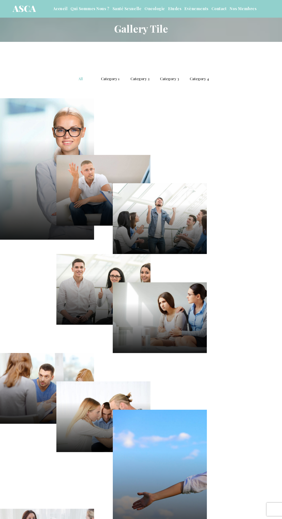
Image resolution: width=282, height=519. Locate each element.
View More (141, 469)
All (80, 79)
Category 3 (169, 79)
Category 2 (140, 79)
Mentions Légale (189, 506)
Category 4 (199, 79)
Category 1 (110, 79)
